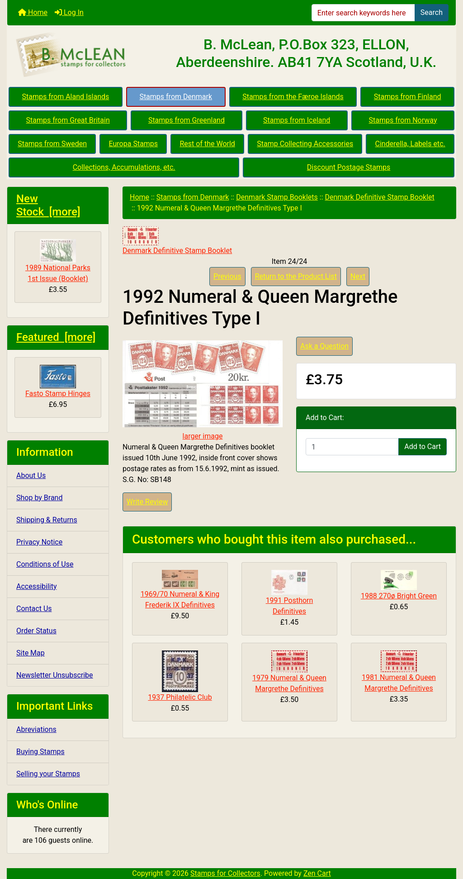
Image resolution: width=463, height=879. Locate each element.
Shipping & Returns (46, 520)
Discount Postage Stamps (348, 167)
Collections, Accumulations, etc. (124, 167)
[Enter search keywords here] (363, 12)
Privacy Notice (39, 542)
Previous (227, 276)
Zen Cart (317, 873)
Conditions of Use (44, 564)
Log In (69, 12)
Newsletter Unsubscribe (54, 675)
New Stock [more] (48, 205)
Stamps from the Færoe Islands (293, 96)
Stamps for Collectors (225, 873)
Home (32, 12)
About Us (31, 475)
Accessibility (36, 586)
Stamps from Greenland (186, 120)
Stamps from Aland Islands (65, 96)
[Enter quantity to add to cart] (352, 446)
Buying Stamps (40, 751)
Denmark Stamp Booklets (277, 197)
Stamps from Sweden (52, 143)
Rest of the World (207, 143)
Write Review (147, 501)
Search (431, 12)
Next (357, 276)
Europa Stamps (133, 143)
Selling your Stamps (48, 773)
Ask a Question (324, 346)
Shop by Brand (39, 497)
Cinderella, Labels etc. (410, 143)
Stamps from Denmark (175, 96)
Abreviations (36, 729)
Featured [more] (55, 337)
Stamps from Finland (407, 96)
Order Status (36, 630)
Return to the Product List (296, 276)
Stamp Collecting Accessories (305, 143)
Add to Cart (422, 446)
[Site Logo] (82, 55)
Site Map (30, 653)
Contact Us (34, 608)
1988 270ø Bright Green (399, 596)
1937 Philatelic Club (180, 697)
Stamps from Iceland (296, 120)
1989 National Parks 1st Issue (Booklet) (57, 261)
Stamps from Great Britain (68, 120)
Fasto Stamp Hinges (57, 381)
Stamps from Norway (403, 120)
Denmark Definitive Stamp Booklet (380, 197)
